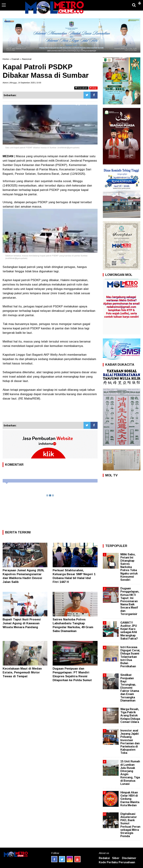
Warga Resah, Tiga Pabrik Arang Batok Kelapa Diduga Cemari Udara (130, 715)
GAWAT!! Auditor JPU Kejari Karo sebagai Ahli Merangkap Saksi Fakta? (129, 630)
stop (93, 88)
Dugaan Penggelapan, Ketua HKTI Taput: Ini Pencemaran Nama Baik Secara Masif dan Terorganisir (129, 601)
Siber (115, 858)
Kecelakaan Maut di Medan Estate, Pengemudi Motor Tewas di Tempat (22, 672)
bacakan (81, 88)
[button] (139, 2)
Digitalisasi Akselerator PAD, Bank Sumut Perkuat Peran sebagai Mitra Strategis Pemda (130, 825)
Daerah (15, 59)
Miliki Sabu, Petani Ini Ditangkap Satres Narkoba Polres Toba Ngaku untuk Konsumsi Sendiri (129, 567)
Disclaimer (129, 858)
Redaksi (104, 858)
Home (6, 59)
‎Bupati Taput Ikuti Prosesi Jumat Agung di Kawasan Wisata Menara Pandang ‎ (22, 623)
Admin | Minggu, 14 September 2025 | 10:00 (22, 83)
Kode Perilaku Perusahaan (117, 862)
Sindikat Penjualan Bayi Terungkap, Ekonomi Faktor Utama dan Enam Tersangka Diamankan (129, 687)
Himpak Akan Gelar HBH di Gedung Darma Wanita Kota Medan (129, 799)
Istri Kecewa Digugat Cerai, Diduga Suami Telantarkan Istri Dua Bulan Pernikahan (130, 657)
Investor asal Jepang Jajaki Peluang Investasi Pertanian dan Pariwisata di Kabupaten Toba (130, 741)
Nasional (26, 59)
